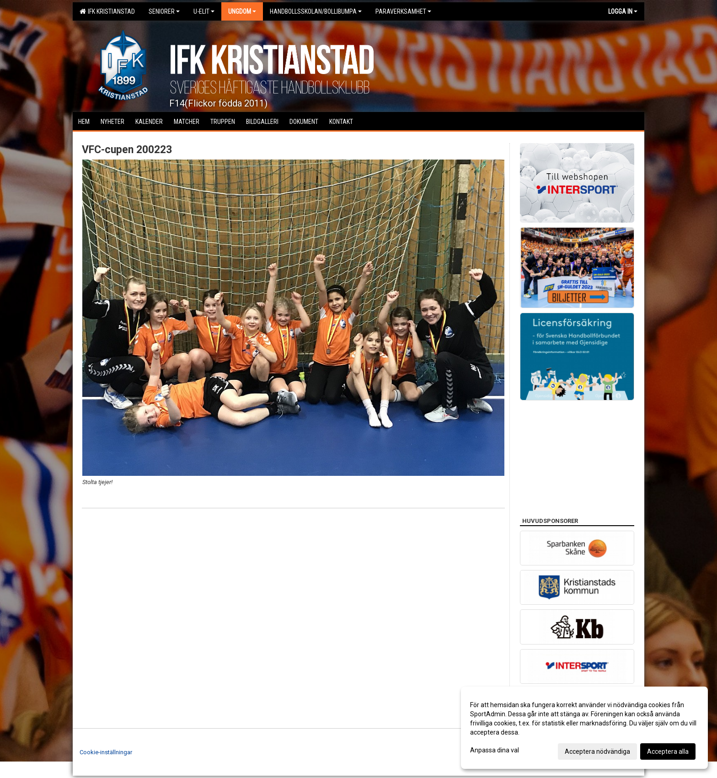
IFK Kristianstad (107, 11)
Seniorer (164, 11)
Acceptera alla (668, 751)
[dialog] (584, 728)
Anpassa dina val (494, 750)
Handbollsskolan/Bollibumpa (316, 11)
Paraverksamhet (403, 11)
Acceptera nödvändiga (597, 751)
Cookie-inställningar (106, 752)
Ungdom (242, 11)
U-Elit (203, 11)
